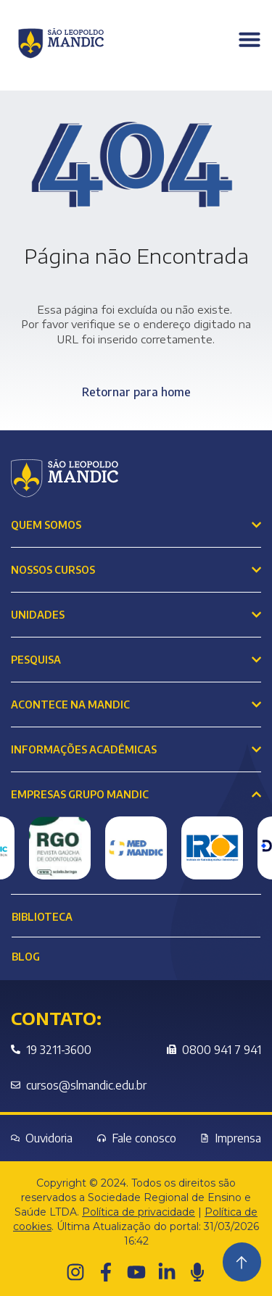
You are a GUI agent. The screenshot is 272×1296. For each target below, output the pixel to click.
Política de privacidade (138, 1211)
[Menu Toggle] (249, 39)
